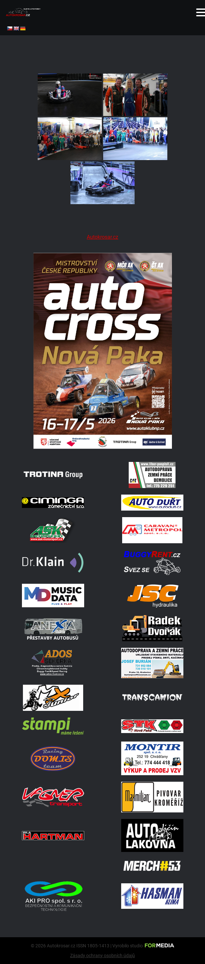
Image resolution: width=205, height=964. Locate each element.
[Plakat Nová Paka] (102, 447)
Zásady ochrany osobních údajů (102, 955)
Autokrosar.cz (102, 237)
